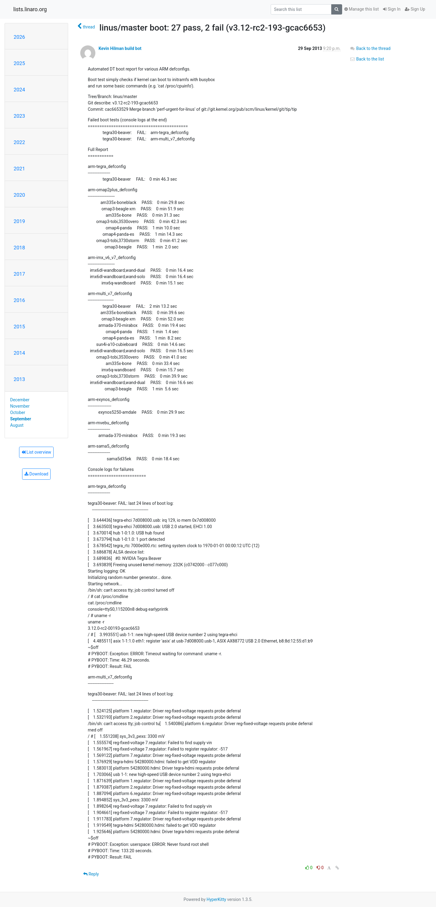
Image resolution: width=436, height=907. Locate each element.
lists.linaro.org (30, 9)
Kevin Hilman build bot (119, 48)
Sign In (392, 9)
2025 (19, 63)
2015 (19, 327)
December (20, 399)
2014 (19, 353)
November (20, 406)
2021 (19, 169)
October (17, 412)
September (20, 418)
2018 (19, 248)
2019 (19, 221)
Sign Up (415, 9)
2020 (19, 195)
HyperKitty (216, 899)
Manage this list (361, 9)
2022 (19, 142)
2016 (19, 300)
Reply (91, 874)
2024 (19, 90)
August (17, 425)
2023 (19, 116)
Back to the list (367, 59)
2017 (19, 274)
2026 (19, 37)
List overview (36, 452)
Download (36, 474)
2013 (19, 379)
